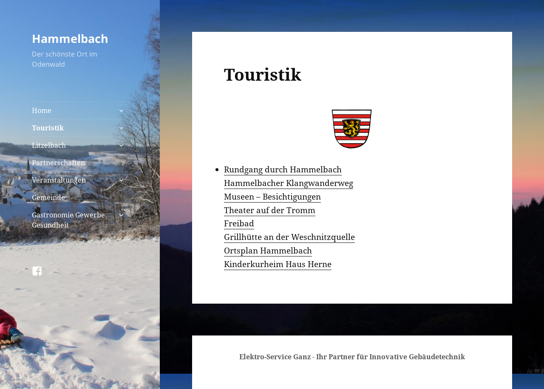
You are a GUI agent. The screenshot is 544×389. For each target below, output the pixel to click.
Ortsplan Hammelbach (268, 250)
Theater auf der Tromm (269, 210)
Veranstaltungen (59, 180)
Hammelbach (70, 38)
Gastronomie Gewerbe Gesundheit (68, 220)
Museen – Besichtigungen (272, 196)
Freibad (239, 223)
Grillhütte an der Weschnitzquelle (289, 236)
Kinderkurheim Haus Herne (278, 264)
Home (41, 110)
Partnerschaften (58, 162)
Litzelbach (49, 145)
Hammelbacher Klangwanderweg (288, 183)
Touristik (48, 127)
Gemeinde (48, 197)
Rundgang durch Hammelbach (283, 169)
